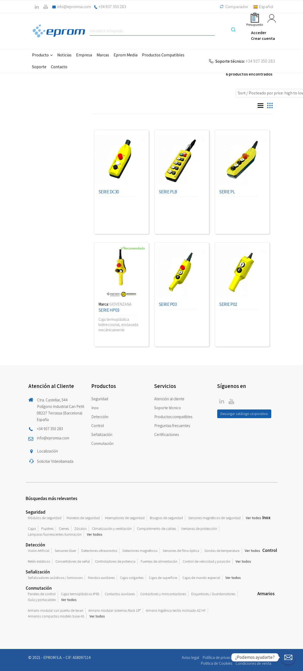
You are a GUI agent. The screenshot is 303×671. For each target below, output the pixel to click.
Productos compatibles (173, 416)
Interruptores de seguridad (125, 517)
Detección (99, 416)
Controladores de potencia (115, 561)
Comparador (233, 6)
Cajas (32, 528)
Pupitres (47, 528)
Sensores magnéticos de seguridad (214, 517)
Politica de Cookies (216, 663)
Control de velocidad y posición (206, 561)
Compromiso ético (256, 657)
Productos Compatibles (163, 55)
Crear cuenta (263, 38)
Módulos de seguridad (44, 517)
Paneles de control (42, 594)
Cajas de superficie (163, 577)
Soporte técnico (167, 407)
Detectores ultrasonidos (99, 550)
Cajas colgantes (131, 577)
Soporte (39, 67)
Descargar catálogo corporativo (244, 414)
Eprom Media (125, 55)
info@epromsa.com (74, 6)
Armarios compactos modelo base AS (56, 616)
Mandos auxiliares (101, 577)
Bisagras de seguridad (166, 517)
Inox (95, 407)
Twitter (222, 401)
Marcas (103, 55)
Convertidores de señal (72, 561)
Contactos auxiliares (120, 594)
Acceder (258, 32)
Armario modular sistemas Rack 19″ (114, 610)
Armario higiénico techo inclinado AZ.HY (176, 610)
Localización (47, 451)
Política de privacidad (220, 657)
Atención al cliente (169, 398)
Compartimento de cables (156, 528)
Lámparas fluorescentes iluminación (55, 534)
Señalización (101, 434)
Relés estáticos (39, 561)
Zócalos (80, 528)
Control (97, 425)
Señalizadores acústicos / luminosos (55, 577)
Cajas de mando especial (201, 577)
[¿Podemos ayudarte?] (288, 657)
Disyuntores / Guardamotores (213, 594)
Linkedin (231, 401)
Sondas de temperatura (222, 550)
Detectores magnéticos (140, 550)
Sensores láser (65, 550)
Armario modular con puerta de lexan (55, 610)
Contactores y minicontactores (163, 594)
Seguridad (99, 398)
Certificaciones (166, 434)
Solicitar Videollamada (55, 461)
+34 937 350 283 (112, 6)
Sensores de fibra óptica (181, 550)
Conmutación (102, 443)
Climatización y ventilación (112, 528)
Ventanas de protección (199, 528)
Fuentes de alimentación (159, 561)
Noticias (64, 55)
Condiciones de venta (253, 663)
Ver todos (253, 517)
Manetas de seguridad (83, 517)
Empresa (84, 55)
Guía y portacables (42, 599)
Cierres (64, 528)
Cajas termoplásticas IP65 (80, 594)
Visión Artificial (38, 550)
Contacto (59, 67)
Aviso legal (190, 657)
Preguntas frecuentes (172, 425)
